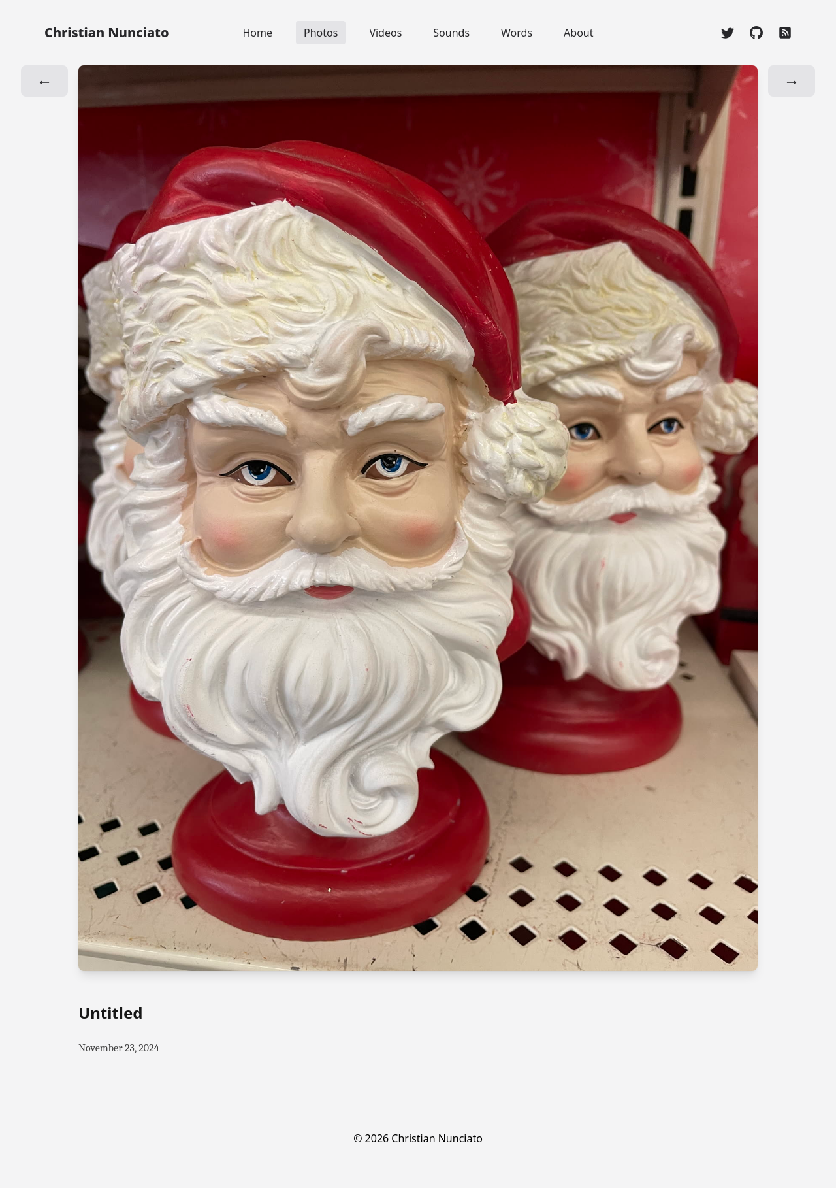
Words (516, 32)
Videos (385, 32)
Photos (321, 32)
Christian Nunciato (106, 32)
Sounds (451, 32)
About (578, 32)
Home (257, 32)
